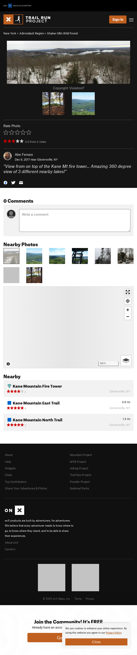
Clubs (8, 475)
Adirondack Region (31, 33)
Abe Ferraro (24, 154)
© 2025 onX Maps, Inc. (57, 598)
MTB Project (78, 461)
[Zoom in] (127, 310)
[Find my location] (127, 301)
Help (8, 461)
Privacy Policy (113, 632)
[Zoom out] (127, 316)
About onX (11, 542)
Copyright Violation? (68, 88)
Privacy (90, 598)
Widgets (10, 468)
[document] (96, 635)
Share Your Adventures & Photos (26, 488)
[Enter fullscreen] (127, 292)
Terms (78, 598)
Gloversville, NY (47, 159)
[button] (5, 182)
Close (96, 642)
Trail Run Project (80, 475)
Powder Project (80, 482)
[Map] (68, 327)
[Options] (126, 361)
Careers (10, 549)
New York (9, 33)
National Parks (79, 488)
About (9, 455)
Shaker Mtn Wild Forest (62, 33)
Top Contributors (15, 482)
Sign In (117, 19)
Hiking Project (79, 468)
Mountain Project (81, 455)
